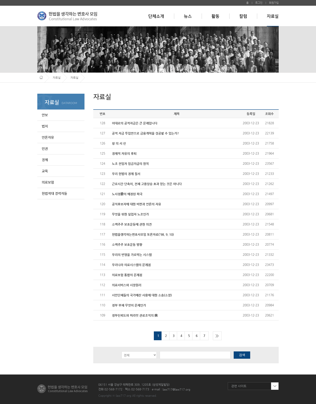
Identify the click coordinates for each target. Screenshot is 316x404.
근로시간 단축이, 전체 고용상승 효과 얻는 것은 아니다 (147, 184)
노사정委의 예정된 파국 (127, 194)
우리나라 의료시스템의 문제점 (131, 265)
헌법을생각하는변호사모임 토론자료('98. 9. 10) (143, 234)
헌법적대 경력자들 (54, 193)
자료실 (273, 16)
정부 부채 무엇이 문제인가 (129, 305)
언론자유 (48, 137)
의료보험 (48, 182)
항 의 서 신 (119, 143)
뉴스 (188, 16)
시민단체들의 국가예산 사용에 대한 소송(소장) (142, 295)
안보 (45, 115)
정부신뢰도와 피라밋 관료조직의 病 (135, 315)
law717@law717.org (176, 389)
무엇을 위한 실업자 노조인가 (130, 214)
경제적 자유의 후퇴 (124, 153)
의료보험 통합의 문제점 (127, 275)
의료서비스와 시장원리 (126, 285)
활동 (215, 16)
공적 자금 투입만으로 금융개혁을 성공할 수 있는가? (145, 133)
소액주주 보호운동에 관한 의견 (132, 224)
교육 (45, 171)
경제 (45, 160)
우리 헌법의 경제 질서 (126, 173)
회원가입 (274, 2)
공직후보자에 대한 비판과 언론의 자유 (136, 204)
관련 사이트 (238, 386)
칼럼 (243, 16)
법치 (45, 126)
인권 (45, 148)
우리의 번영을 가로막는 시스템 (132, 254)
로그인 (258, 2)
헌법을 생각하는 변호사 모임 (67, 15)
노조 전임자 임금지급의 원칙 (130, 163)
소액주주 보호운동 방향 (127, 244)
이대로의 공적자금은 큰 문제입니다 (134, 123)
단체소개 (156, 16)
